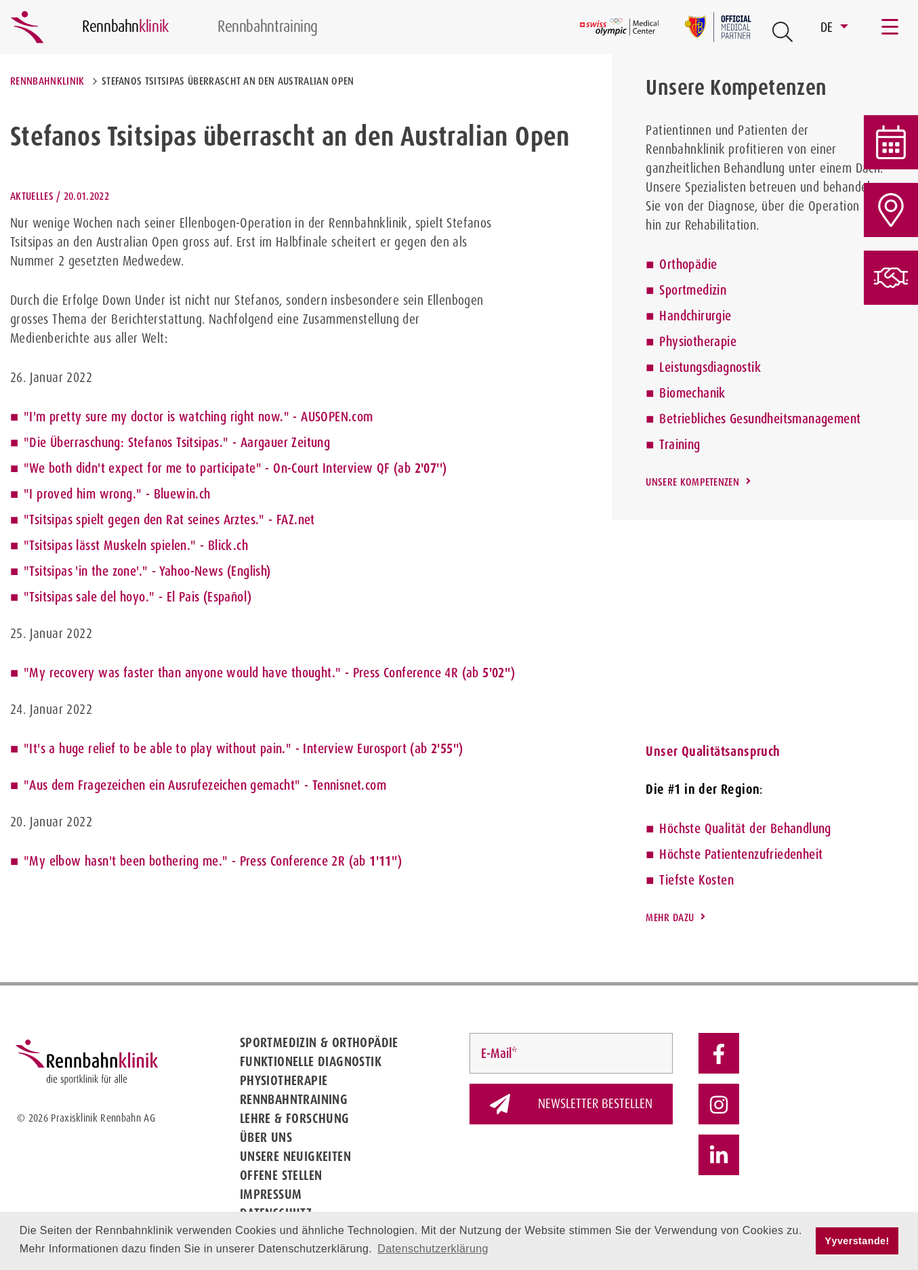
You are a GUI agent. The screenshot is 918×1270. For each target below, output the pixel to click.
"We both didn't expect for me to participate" (143, 468)
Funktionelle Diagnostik (310, 1061)
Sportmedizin (692, 290)
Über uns (266, 1137)
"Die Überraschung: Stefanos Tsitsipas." (126, 442)
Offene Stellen (281, 1175)
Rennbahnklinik (47, 81)
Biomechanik (692, 393)
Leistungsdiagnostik (710, 367)
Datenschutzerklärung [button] (432, 1248)
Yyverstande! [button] (857, 1240)
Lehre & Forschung (295, 1118)
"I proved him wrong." (83, 494)
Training (679, 444)
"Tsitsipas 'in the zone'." (86, 571)
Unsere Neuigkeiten (295, 1156)
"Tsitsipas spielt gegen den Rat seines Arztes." (144, 519)
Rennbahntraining (294, 1099)
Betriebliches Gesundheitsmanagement (759, 418)
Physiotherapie (697, 341)
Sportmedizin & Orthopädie (319, 1042)
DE (828, 27)
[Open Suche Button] (782, 31)
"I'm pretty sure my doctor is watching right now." (156, 416)
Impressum (271, 1194)
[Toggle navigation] (891, 27)
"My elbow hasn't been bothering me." (126, 861)
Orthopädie (688, 264)
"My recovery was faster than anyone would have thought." (182, 672)
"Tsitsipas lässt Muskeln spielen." (110, 545)
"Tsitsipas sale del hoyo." (89, 597)
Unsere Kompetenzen (692, 482)
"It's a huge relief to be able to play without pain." (157, 748)
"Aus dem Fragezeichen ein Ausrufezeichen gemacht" (162, 785)
